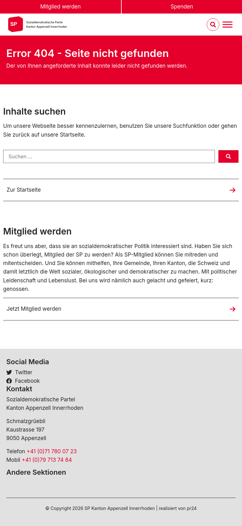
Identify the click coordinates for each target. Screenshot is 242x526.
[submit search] (228, 156)
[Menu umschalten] (227, 25)
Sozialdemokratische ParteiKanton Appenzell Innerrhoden (46, 24)
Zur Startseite (24, 190)
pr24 (192, 508)
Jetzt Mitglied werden (34, 309)
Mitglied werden (60, 6)
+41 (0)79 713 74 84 (47, 460)
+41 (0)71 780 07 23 (51, 451)
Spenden (181, 6)
